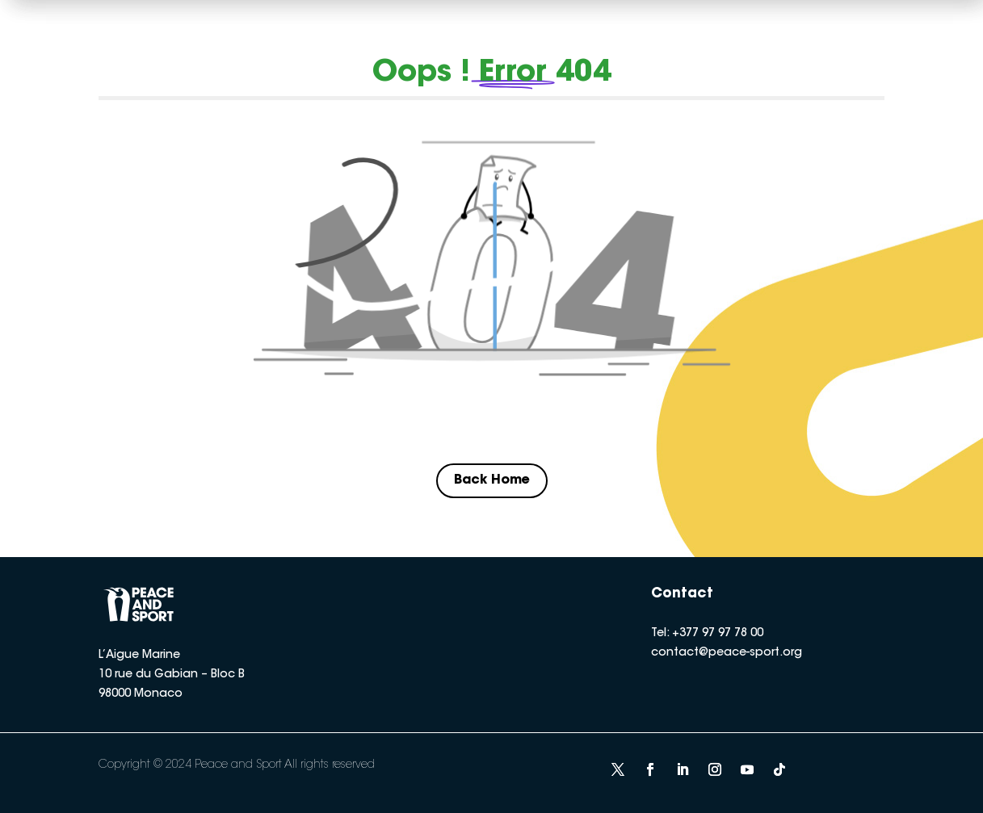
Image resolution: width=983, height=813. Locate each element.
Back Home (492, 480)
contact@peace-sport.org (726, 653)
